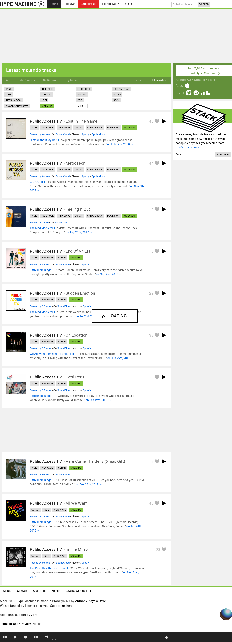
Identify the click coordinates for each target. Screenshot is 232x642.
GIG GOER (36, 182)
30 (151, 377)
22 (151, 293)
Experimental (121, 88)
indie (34, 127)
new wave (64, 127)
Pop (79, 100)
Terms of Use (9, 624)
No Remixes (50, 80)
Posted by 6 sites (40, 134)
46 (151, 121)
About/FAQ (183, 80)
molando (47, 106)
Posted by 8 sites (40, 176)
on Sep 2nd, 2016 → (109, 274)
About (7, 591)
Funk (8, 94)
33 (151, 335)
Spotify (85, 134)
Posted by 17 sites (40, 390)
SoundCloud (63, 134)
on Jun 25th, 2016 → (120, 358)
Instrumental (14, 100)
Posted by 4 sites (40, 264)
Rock (116, 100)
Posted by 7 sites (40, 516)
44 (151, 163)
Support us (88, 4)
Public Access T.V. (46, 121)
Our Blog (39, 591)
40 (151, 503)
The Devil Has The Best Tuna (48, 568)
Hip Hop (81, 94)
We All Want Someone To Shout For (52, 354)
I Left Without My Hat (43, 140)
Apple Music (99, 134)
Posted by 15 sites (40, 348)
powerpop (113, 127)
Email (179, 154)
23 (158, 549)
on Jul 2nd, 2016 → (88, 316)
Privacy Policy (31, 624)
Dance (9, 88)
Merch (212, 80)
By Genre (72, 80)
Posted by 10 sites (40, 306)
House (117, 94)
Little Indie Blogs (40, 270)
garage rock (94, 127)
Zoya (92, 601)
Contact (199, 80)
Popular (69, 4)
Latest (54, 4)
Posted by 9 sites (40, 562)
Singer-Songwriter (17, 106)
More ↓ (82, 105)
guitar (78, 127)
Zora (34, 615)
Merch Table (110, 4)
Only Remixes (26, 80)
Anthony (81, 601)
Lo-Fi (44, 100)
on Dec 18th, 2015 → (89, 484)
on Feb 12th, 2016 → (99, 400)
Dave (102, 601)
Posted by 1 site (39, 222)
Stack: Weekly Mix (78, 591)
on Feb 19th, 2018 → (120, 144)
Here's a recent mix (187, 147)
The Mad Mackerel (41, 228)
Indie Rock (47, 88)
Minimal (46, 94)
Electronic (83, 88)
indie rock (48, 127)
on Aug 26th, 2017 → (79, 232)
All (7, 80)
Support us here (61, 605)
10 (151, 251)
